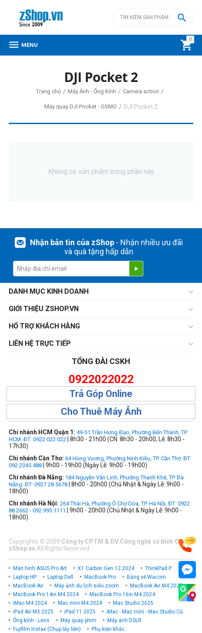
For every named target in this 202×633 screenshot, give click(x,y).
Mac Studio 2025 (133, 603)
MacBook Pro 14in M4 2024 (46, 594)
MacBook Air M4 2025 (156, 586)
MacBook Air (28, 586)
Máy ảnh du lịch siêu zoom (86, 586)
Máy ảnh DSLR (124, 620)
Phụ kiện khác (108, 629)
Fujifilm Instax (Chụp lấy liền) (47, 629)
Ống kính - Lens (31, 620)
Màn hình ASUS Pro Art (40, 568)
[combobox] (153, 17)
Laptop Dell (60, 577)
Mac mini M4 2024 (80, 603)
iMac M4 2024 (30, 603)
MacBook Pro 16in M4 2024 (122, 594)
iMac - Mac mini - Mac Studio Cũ (144, 612)
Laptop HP (24, 577)
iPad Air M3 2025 (33, 612)
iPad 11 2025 (80, 612)
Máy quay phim (78, 620)
